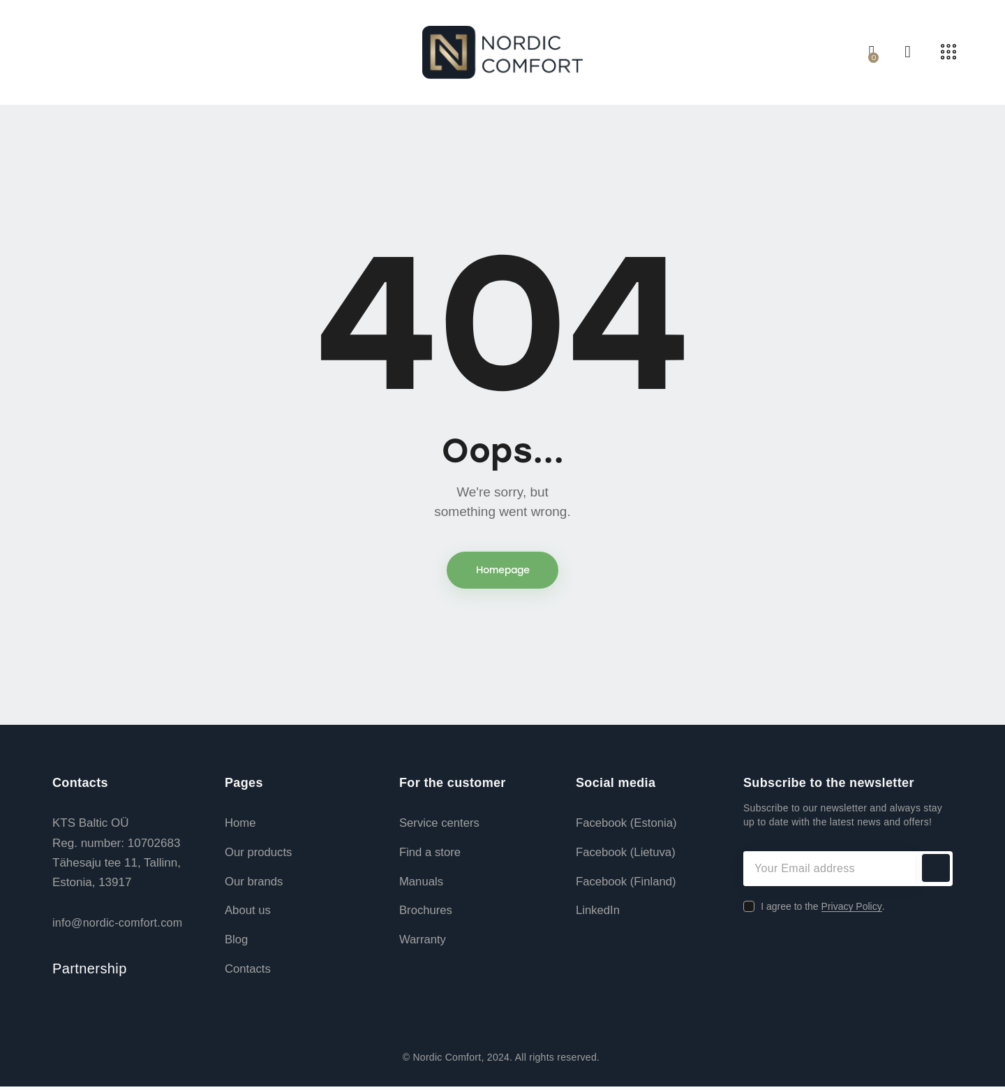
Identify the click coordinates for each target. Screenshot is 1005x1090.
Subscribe (935, 870)
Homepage (503, 571)
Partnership (89, 970)
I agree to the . (822, 907)
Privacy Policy (851, 908)
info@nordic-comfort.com (117, 924)
